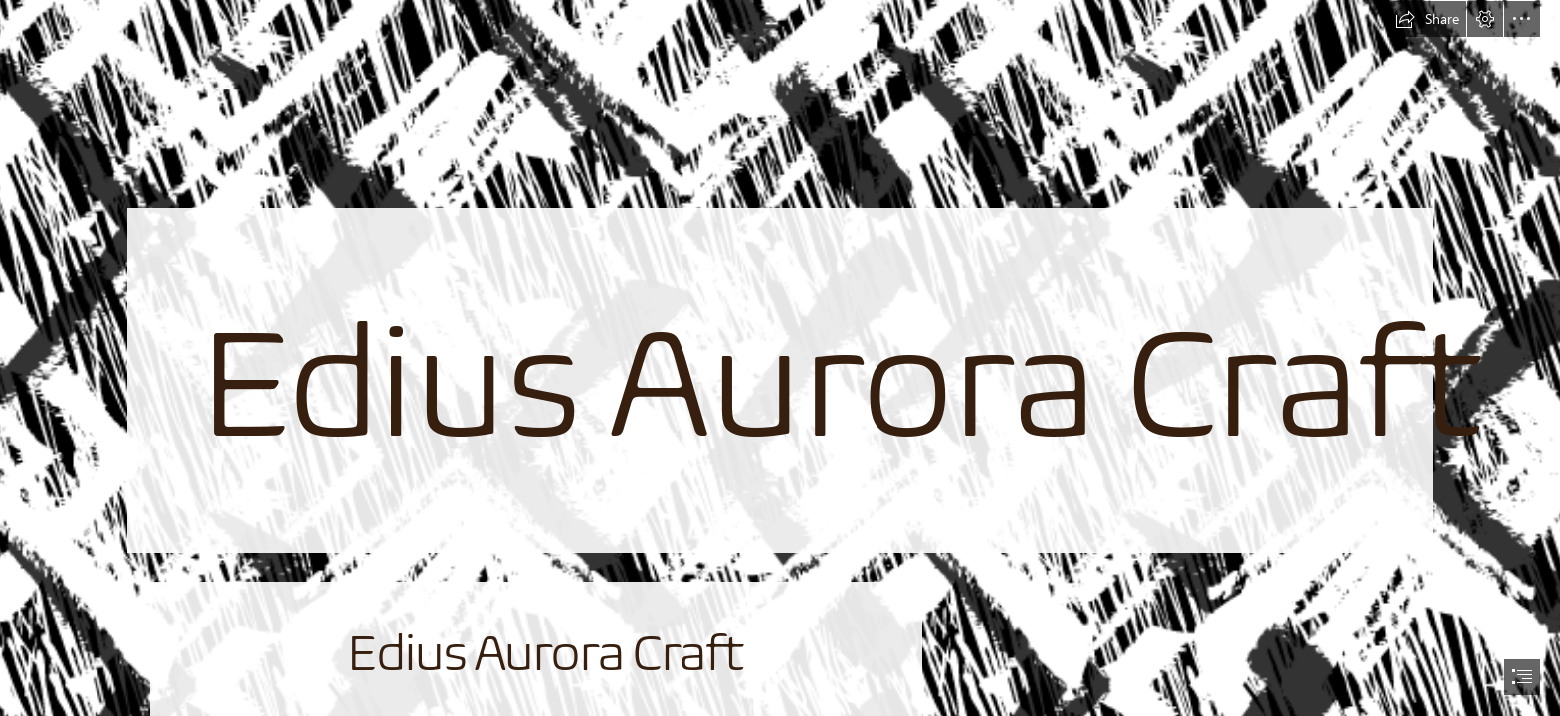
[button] (1426, 19)
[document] (780, 358)
